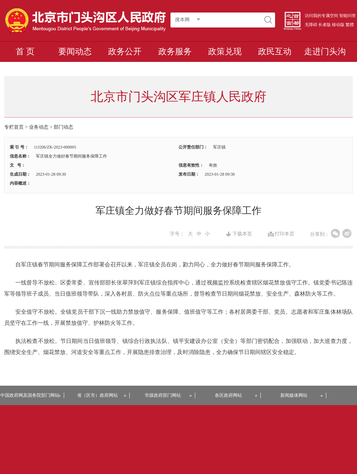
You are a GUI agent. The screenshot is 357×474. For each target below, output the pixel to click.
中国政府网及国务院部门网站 (32, 395)
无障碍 (311, 24)
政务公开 (125, 51)
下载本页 (242, 234)
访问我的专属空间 (321, 15)
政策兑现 (225, 51)
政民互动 (274, 51)
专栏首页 (14, 127)
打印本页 (284, 234)
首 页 (25, 51)
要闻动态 (75, 51)
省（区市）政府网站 (102, 395)
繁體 (349, 24)
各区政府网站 (236, 395)
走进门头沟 (325, 51)
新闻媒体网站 (301, 395)
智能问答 (347, 15)
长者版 (324, 24)
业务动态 (38, 127)
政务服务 (175, 51)
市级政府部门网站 (168, 395)
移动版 (338, 24)
